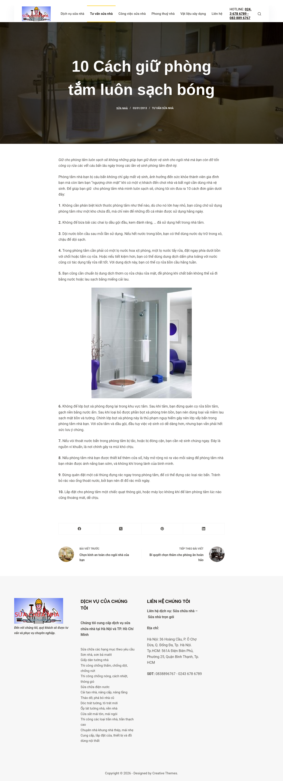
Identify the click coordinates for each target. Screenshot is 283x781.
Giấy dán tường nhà (95, 660)
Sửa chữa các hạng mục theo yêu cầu (108, 649)
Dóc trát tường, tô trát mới (99, 703)
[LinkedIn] (204, 529)
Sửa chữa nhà (183, 611)
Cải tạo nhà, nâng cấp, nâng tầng (104, 692)
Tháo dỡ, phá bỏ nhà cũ (97, 698)
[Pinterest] (162, 529)
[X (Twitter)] (121, 529)
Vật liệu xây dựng (193, 14)
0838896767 (165, 674)
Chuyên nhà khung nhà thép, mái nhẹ (107, 730)
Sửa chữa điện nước (95, 687)
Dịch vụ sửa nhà (72, 14)
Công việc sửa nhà (132, 14)
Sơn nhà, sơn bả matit (96, 655)
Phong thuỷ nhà (163, 14)
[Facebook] (79, 529)
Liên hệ (217, 14)
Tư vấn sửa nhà (101, 14)
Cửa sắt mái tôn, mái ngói (99, 714)
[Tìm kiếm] (259, 13)
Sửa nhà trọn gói (161, 617)
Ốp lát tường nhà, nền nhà (99, 708)
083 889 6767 (240, 18)
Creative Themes (164, 773)
